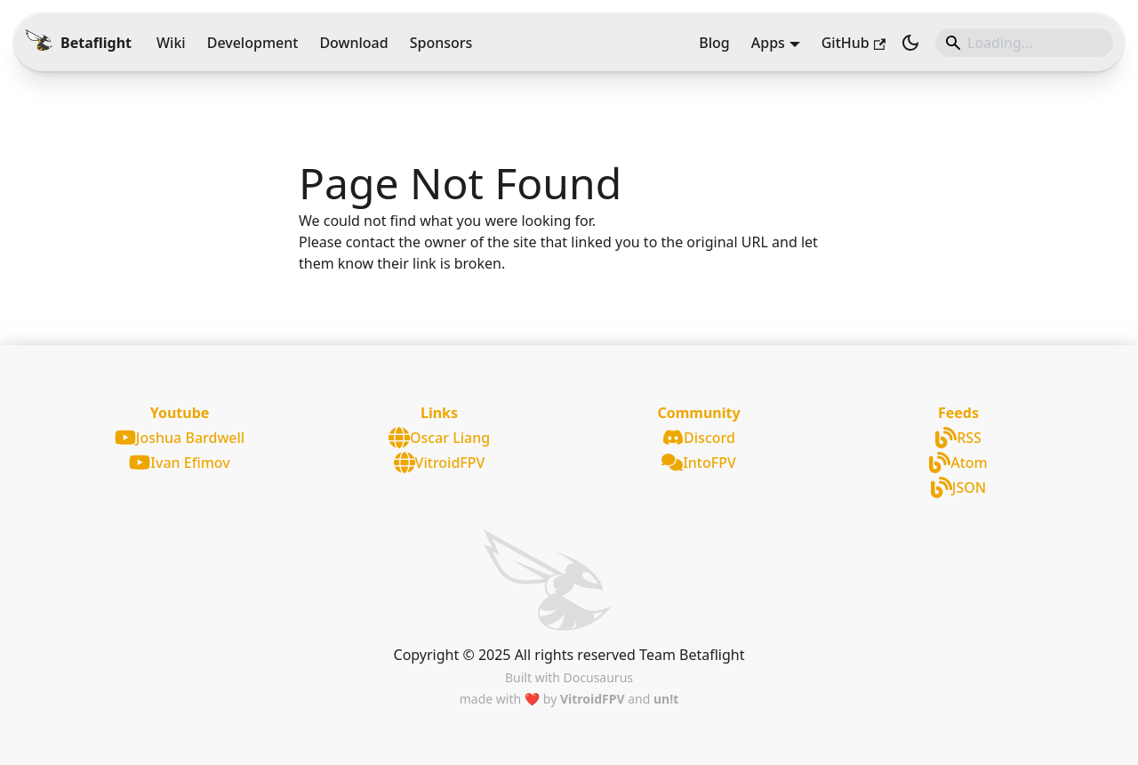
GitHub (853, 42)
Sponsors (441, 42)
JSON (958, 487)
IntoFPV (698, 462)
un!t (665, 698)
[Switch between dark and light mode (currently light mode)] (910, 42)
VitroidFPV (439, 462)
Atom (958, 462)
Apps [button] (768, 42)
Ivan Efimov (179, 462)
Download (353, 42)
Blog (714, 42)
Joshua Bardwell (179, 437)
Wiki (171, 42)
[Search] (1024, 42)
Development (253, 42)
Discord (698, 437)
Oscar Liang (439, 437)
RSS (958, 437)
